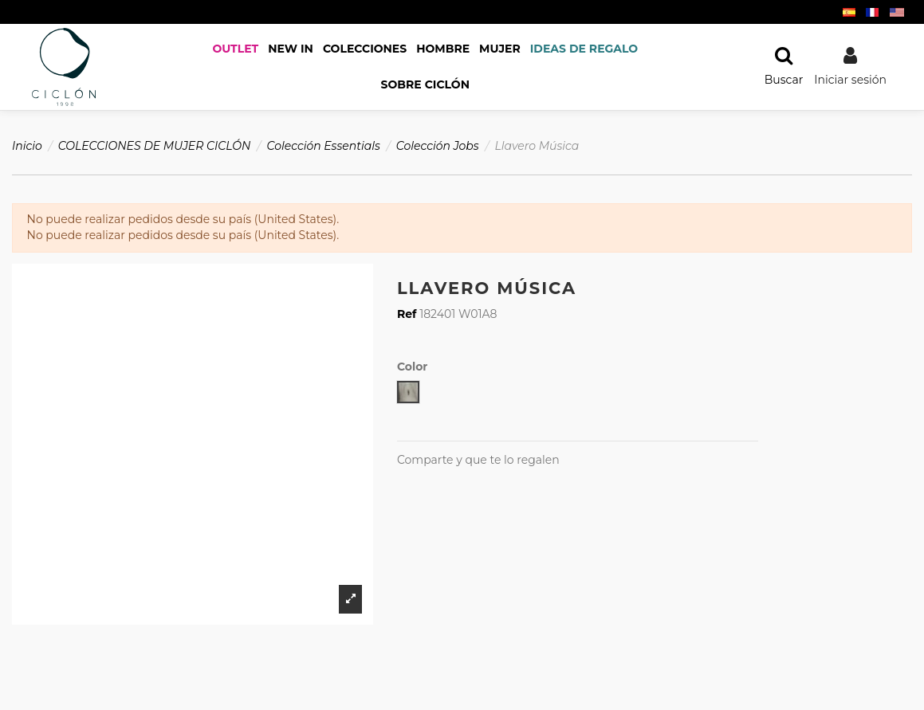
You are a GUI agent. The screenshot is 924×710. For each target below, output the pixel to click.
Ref (407, 314)
